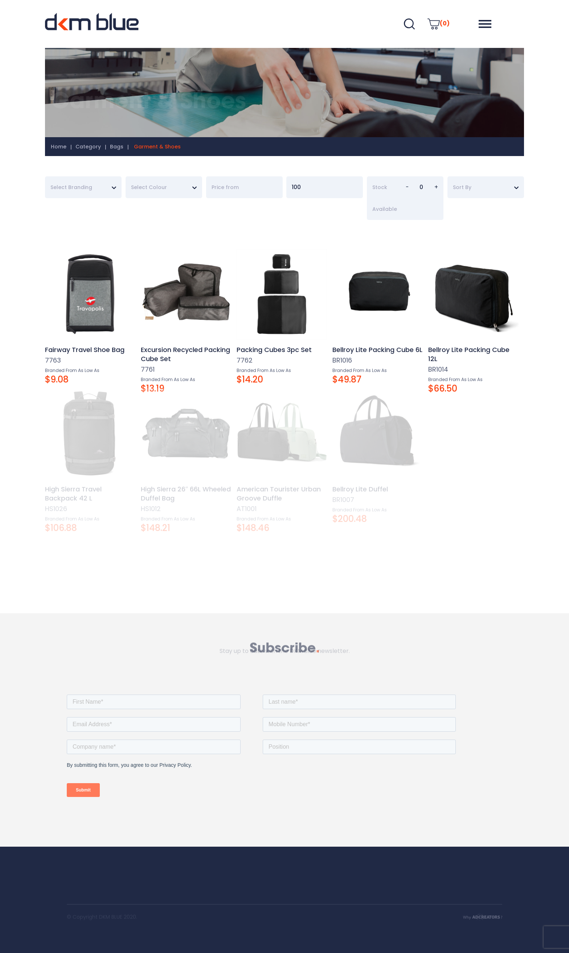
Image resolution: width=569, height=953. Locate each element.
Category (88, 146)
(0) (438, 23)
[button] (485, 24)
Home (58, 146)
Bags (116, 146)
